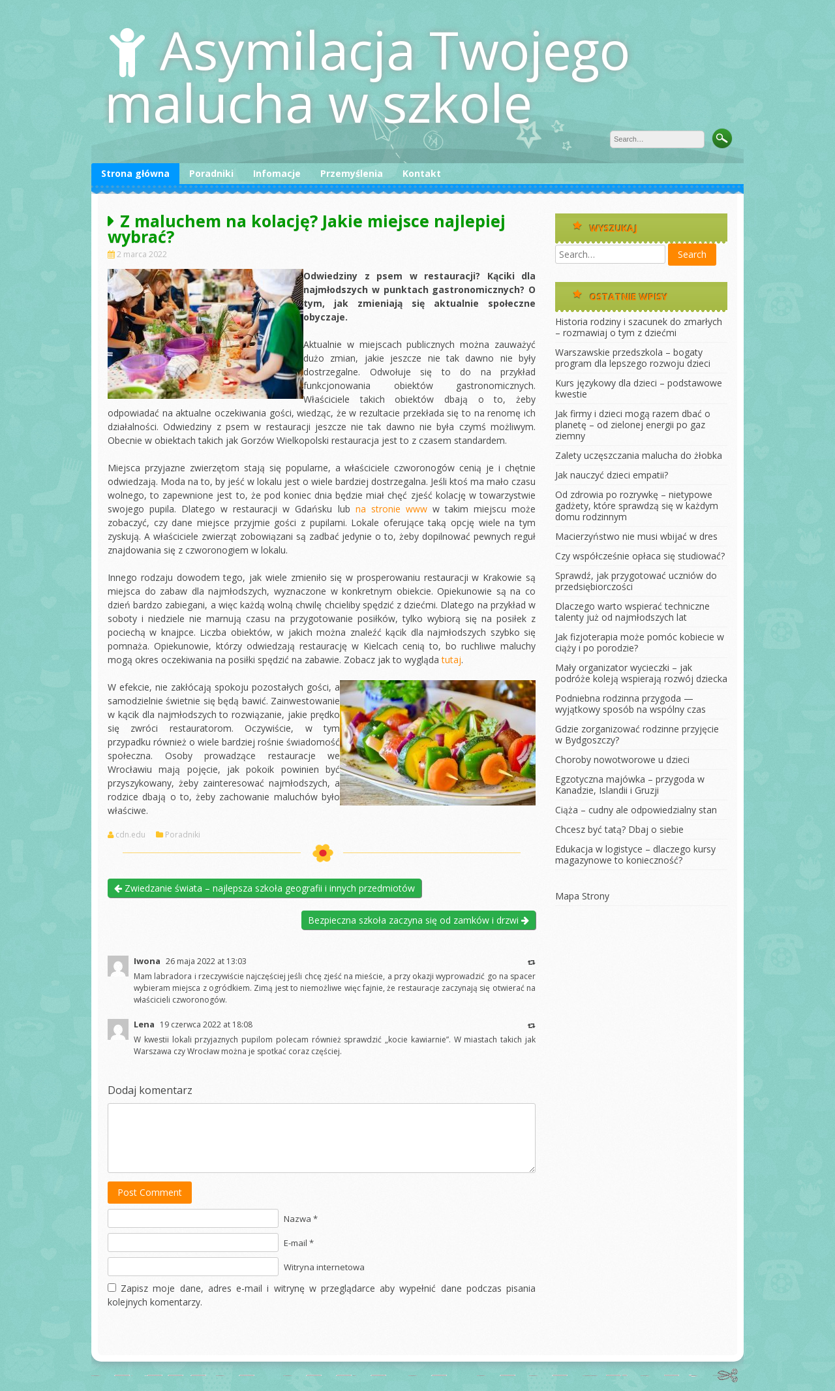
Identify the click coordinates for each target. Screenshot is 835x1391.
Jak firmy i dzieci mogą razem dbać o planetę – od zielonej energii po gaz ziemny (632, 424)
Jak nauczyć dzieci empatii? (611, 475)
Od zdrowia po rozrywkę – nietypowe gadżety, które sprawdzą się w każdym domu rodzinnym (636, 505)
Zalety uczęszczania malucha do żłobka (638, 455)
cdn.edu (130, 834)
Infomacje (277, 173)
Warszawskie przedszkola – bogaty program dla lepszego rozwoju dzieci (632, 357)
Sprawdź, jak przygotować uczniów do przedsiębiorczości (636, 581)
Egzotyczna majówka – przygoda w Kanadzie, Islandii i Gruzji (630, 784)
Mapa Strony (582, 896)
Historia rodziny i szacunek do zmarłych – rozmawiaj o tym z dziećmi (638, 327)
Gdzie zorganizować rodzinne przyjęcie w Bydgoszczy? (637, 734)
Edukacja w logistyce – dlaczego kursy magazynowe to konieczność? (635, 854)
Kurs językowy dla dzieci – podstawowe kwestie (638, 388)
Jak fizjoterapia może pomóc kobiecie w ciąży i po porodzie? (639, 642)
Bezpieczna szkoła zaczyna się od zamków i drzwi (418, 920)
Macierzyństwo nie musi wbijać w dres (636, 536)
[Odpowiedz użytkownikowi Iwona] (532, 962)
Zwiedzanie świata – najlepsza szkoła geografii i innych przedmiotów (264, 888)
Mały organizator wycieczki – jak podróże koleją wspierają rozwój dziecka (641, 673)
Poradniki (211, 173)
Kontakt (421, 173)
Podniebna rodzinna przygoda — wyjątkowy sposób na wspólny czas (630, 703)
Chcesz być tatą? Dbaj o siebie (619, 829)
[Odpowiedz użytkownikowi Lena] (532, 1025)
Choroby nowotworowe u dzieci (622, 759)
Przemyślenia (351, 173)
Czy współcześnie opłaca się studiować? (640, 556)
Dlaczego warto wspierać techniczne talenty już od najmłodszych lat (632, 611)
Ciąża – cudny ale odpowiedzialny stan (636, 810)
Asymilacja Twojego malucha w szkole (367, 76)
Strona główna (135, 173)
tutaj (451, 659)
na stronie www (391, 509)
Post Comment (149, 1192)
